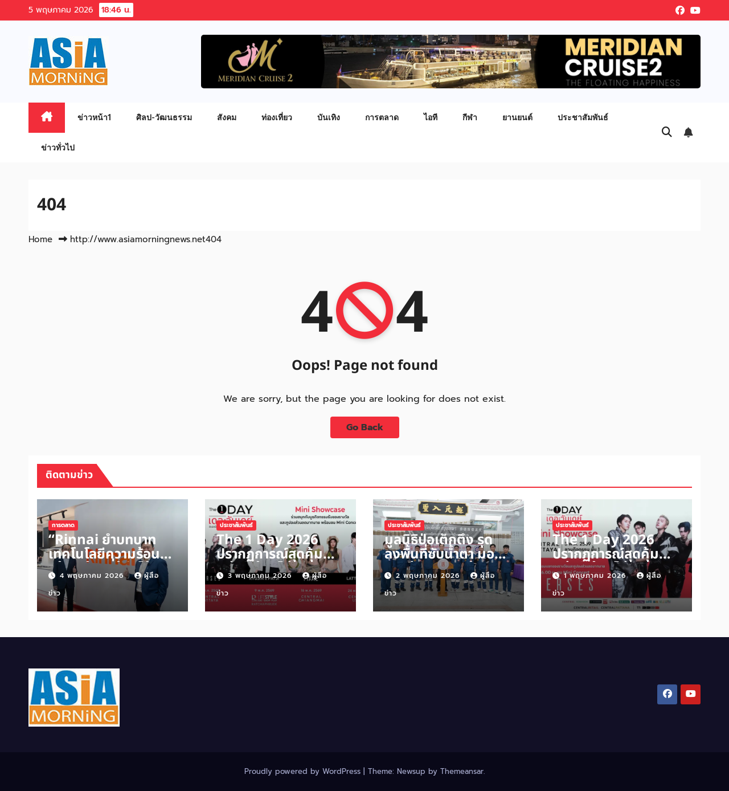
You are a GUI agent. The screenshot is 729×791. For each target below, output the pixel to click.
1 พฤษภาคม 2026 (596, 575)
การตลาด (382, 117)
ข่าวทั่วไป (58, 147)
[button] (667, 132)
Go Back (364, 427)
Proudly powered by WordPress (303, 771)
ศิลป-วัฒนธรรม (164, 117)
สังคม (226, 117)
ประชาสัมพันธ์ (583, 117)
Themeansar (462, 771)
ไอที (430, 117)
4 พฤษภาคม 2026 (93, 575)
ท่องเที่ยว (276, 117)
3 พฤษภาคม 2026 (261, 575)
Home (40, 239)
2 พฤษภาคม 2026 (429, 575)
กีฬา (469, 117)
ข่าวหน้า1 (94, 117)
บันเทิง (328, 117)
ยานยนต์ (517, 117)
